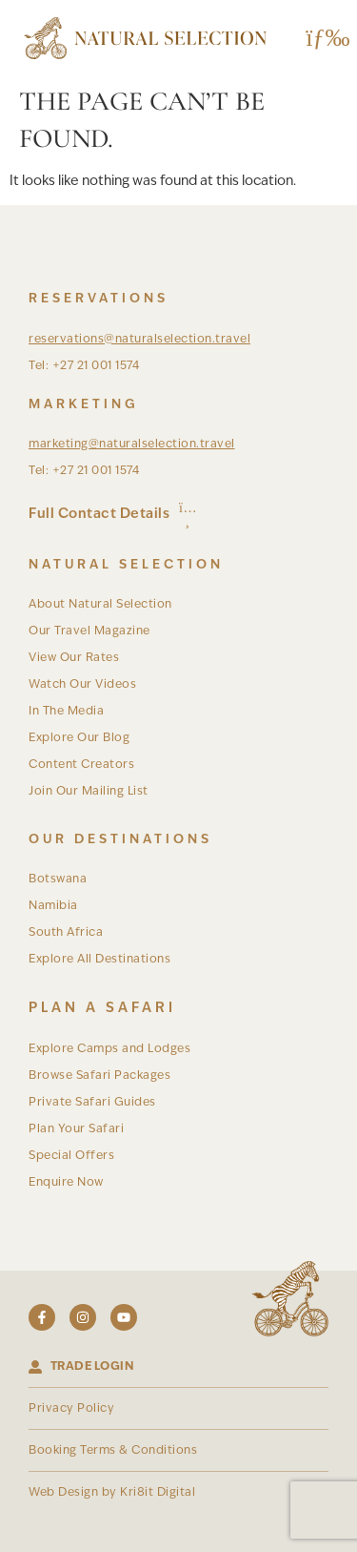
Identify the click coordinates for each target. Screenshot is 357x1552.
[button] (321, 38)
